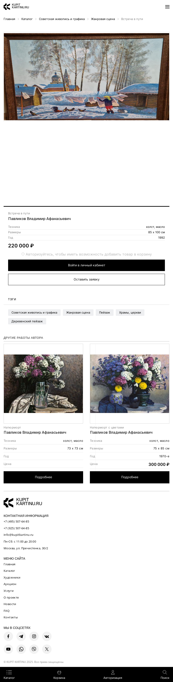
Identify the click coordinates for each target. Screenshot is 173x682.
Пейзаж (104, 312)
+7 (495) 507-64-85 (16, 521)
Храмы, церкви (130, 312)
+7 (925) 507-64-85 (16, 528)
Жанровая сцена (78, 312)
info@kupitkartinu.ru (19, 535)
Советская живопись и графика (34, 312)
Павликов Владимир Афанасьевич (39, 219)
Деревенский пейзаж (27, 321)
